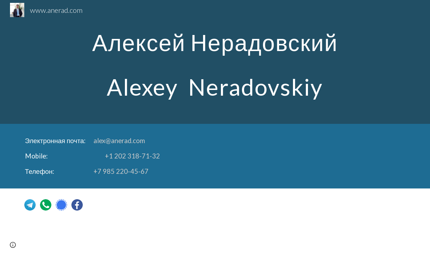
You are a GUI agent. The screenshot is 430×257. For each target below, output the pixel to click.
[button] (13, 245)
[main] (215, 61)
